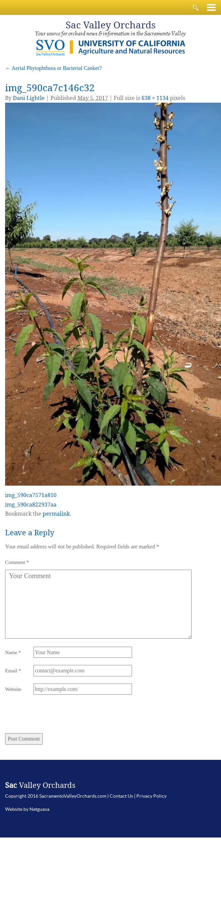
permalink (56, 513)
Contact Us (121, 796)
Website (13, 689)
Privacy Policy (151, 796)
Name (13, 652)
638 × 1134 (155, 98)
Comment (17, 562)
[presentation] (51, 716)
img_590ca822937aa (31, 504)
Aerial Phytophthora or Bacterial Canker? (53, 68)
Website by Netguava (27, 809)
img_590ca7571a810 (31, 495)
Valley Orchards (111, 25)
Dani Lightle (29, 98)
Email (13, 670)
